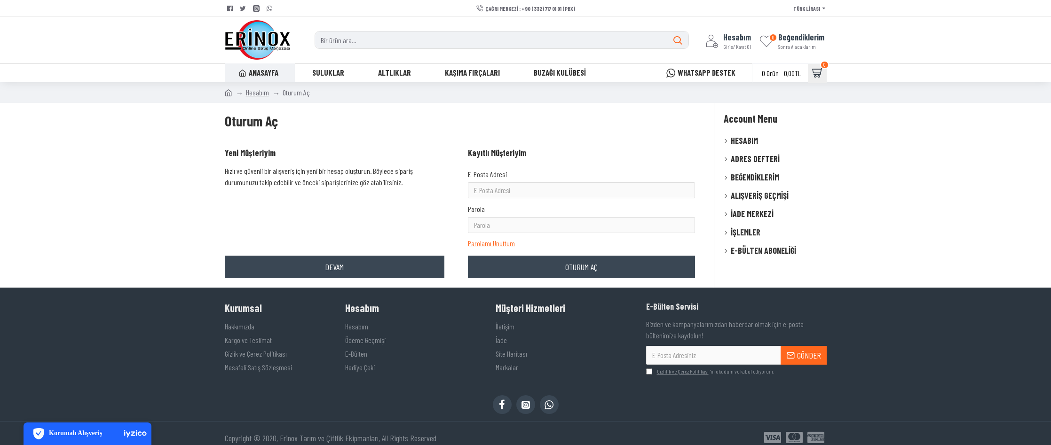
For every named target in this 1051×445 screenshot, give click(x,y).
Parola (476, 195)
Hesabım (257, 92)
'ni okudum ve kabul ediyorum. (710, 363)
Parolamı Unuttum (491, 215)
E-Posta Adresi (487, 174)
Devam (334, 240)
